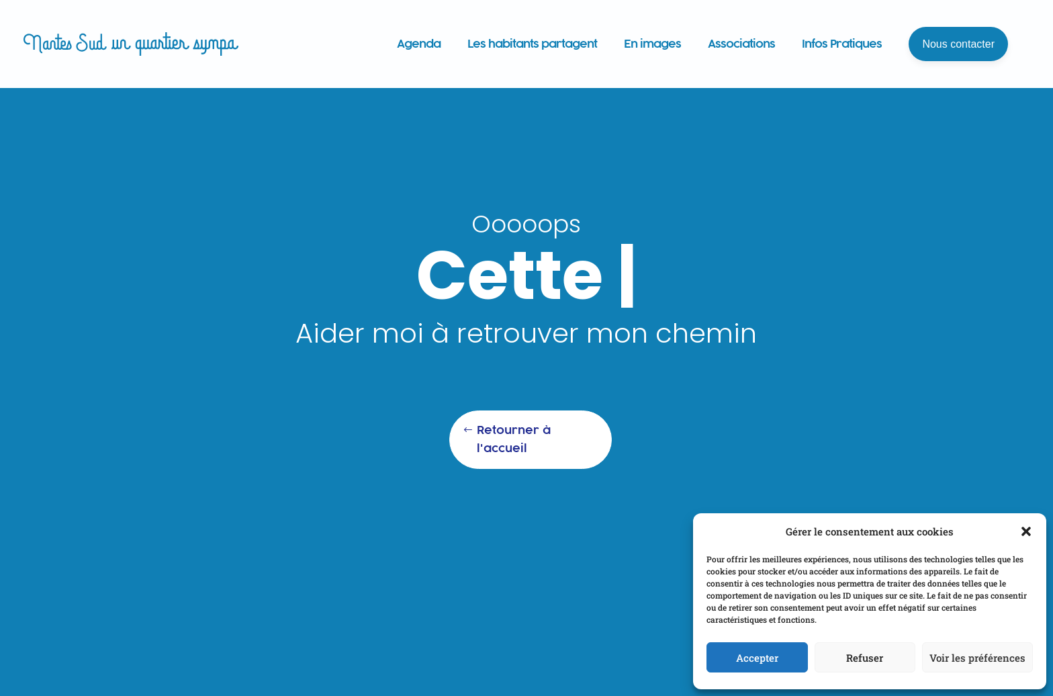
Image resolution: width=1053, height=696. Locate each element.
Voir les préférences (977, 657)
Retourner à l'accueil (514, 439)
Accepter (757, 657)
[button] (1026, 531)
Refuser (864, 657)
